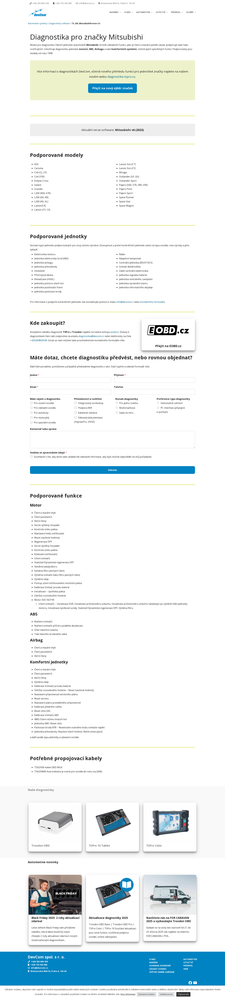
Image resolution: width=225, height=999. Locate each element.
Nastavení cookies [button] (146, 994)
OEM (185, 968)
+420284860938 (38, 340)
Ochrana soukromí (160, 965)
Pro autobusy (41, 412)
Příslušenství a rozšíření (88, 398)
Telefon (118, 387)
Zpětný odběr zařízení (161, 972)
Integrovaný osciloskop (90, 403)
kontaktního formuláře (152, 301)
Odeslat (112, 470)
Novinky (114, 12)
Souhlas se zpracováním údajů (48, 452)
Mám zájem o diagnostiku (45, 398)
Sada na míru (126, 412)
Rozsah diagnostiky (126, 398)
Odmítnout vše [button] (166, 994)
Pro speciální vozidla (45, 422)
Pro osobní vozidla (44, 403)
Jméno (34, 375)
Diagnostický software (59, 23)
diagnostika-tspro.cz (121, 77)
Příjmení (120, 375)
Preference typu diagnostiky (173, 398)
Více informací (127, 994)
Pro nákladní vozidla (45, 407)
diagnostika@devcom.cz (91, 336)
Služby (190, 12)
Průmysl (176, 12)
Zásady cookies (157, 968)
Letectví (160, 12)
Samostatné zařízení (172, 403)
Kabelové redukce (87, 412)
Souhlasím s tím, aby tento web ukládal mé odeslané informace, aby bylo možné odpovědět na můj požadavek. (93, 456)
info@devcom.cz (85, 3)
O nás (127, 12)
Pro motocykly (41, 417)
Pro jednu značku (128, 403)
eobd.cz (115, 332)
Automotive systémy (37, 23)
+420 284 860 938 (39, 3)
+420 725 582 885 (62, 3)
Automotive (143, 12)
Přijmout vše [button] (183, 994)
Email (34, 387)
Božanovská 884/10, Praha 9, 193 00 (116, 3)
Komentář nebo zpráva (43, 429)
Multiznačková (127, 407)
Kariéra (153, 962)
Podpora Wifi (85, 407)
